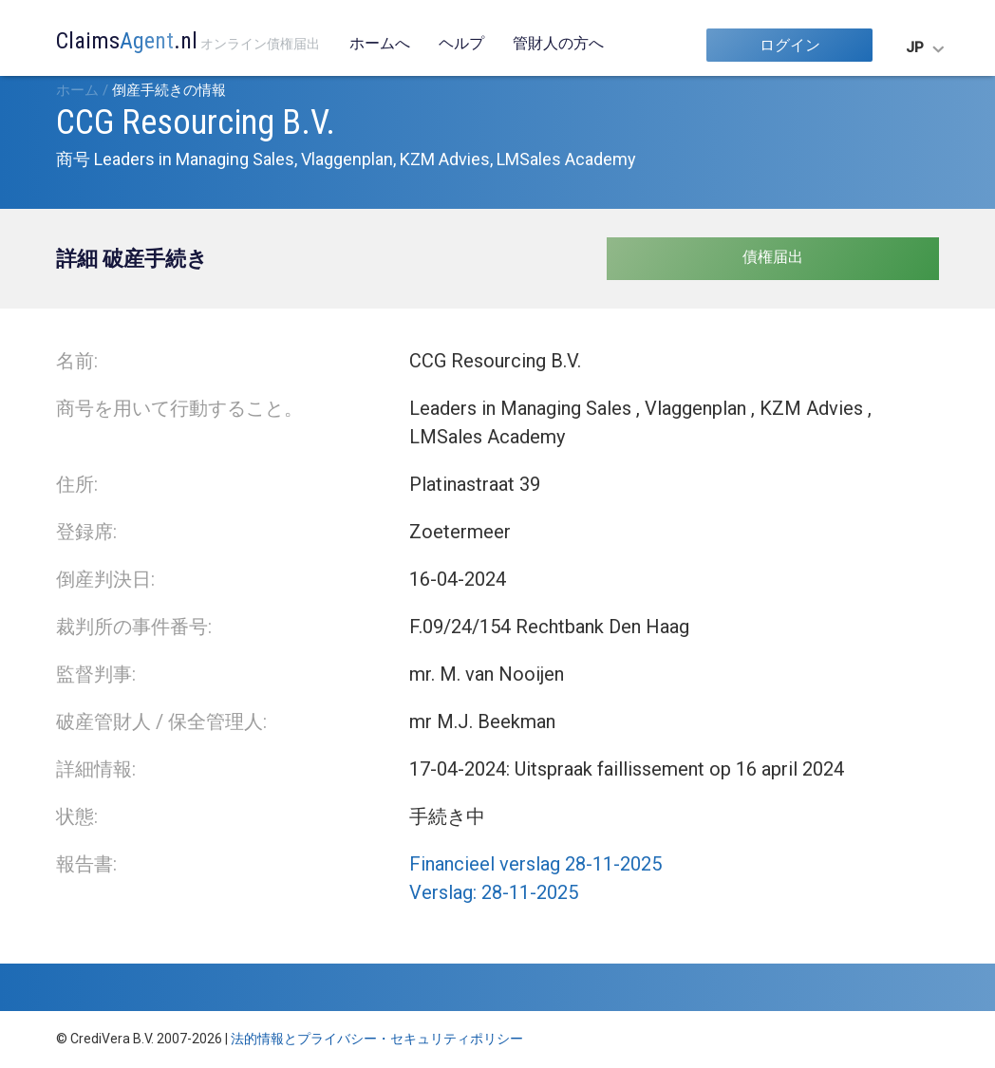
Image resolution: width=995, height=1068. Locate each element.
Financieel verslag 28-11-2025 (535, 864)
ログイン (790, 45)
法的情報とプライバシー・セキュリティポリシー (377, 1038)
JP (915, 47)
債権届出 (772, 257)
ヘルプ (461, 43)
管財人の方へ (558, 43)
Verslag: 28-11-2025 (493, 892)
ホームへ (379, 43)
